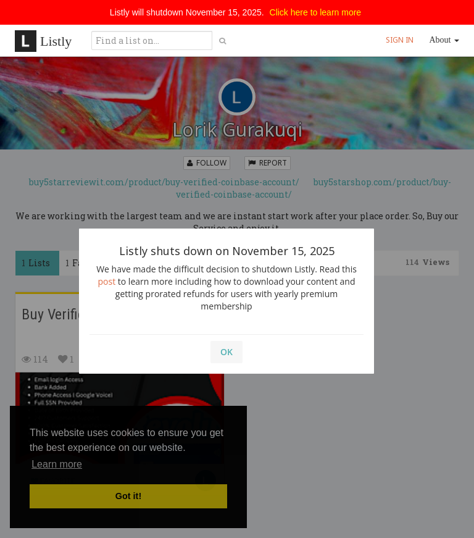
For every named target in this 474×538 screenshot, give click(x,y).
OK (226, 352)
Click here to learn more (316, 12)
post (107, 281)
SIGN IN (400, 40)
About (445, 39)
